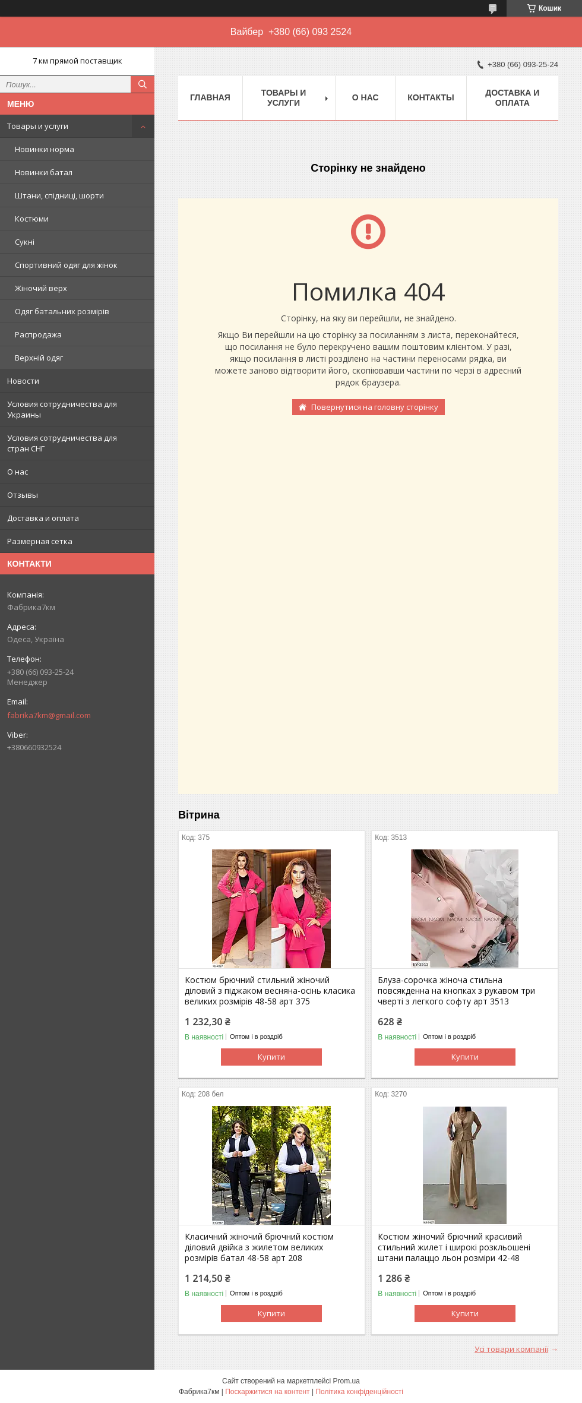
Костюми (32, 218)
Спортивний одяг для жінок (66, 265)
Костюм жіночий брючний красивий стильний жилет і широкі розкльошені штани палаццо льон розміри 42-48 (454, 1247)
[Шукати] (142, 84)
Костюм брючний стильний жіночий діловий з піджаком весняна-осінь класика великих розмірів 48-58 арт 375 (270, 991)
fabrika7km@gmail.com (49, 715)
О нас (17, 471)
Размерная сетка (39, 541)
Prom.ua (346, 1381)
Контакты (430, 97)
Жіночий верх (41, 288)
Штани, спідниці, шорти (59, 195)
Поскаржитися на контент (267, 1392)
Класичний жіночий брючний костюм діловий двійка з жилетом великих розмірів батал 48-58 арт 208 (259, 1247)
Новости (23, 380)
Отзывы (22, 494)
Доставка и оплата (43, 518)
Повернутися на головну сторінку (374, 407)
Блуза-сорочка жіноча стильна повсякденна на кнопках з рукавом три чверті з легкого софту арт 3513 (456, 991)
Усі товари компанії (511, 1349)
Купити (271, 1056)
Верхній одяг (39, 357)
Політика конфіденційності (359, 1392)
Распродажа (38, 334)
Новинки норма (44, 149)
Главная (210, 97)
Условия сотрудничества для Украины (62, 409)
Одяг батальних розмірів (62, 311)
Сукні (24, 241)
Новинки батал (43, 172)
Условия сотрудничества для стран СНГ (62, 443)
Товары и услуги (37, 126)
